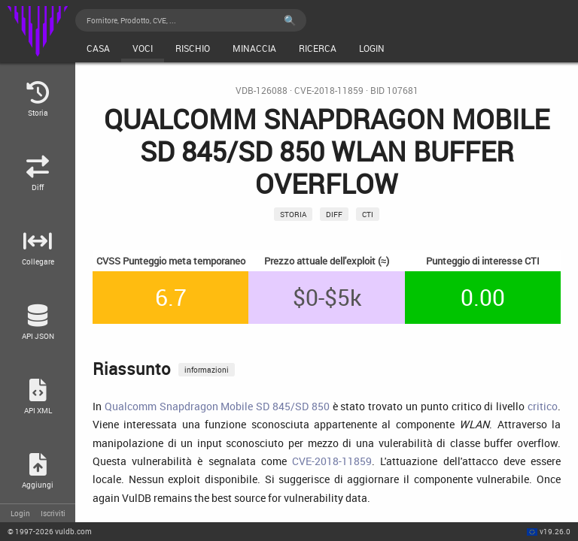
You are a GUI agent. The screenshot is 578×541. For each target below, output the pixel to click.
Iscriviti (53, 513)
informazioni (206, 369)
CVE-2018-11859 (329, 90)
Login (20, 513)
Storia (293, 214)
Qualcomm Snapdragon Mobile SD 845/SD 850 (217, 406)
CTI (367, 214)
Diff (334, 214)
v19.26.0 (555, 531)
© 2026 (50, 531)
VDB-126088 (261, 90)
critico (543, 406)
